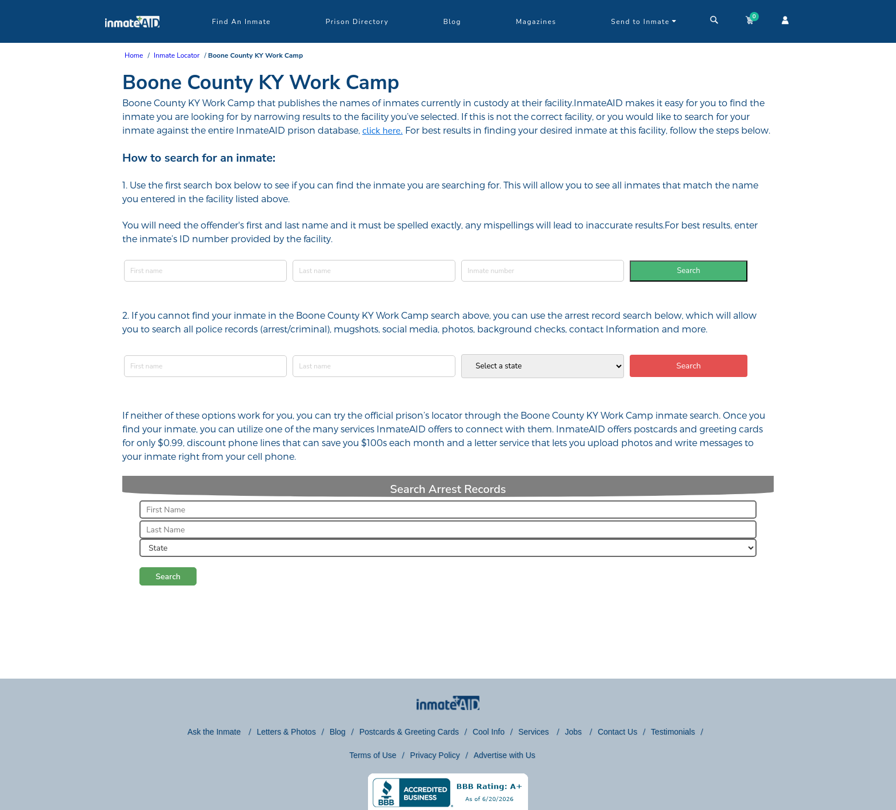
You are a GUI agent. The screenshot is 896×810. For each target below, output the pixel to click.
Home (134, 55)
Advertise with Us (504, 755)
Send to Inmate (644, 21)
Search (689, 271)
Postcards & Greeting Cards (409, 731)
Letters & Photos (286, 731)
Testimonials (673, 731)
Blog (452, 21)
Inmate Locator (176, 55)
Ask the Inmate (215, 731)
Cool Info (489, 731)
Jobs (574, 731)
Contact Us (617, 731)
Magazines (536, 21)
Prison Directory (357, 21)
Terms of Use (372, 755)
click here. (382, 131)
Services (534, 731)
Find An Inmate (241, 21)
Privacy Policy (435, 755)
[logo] (132, 40)
